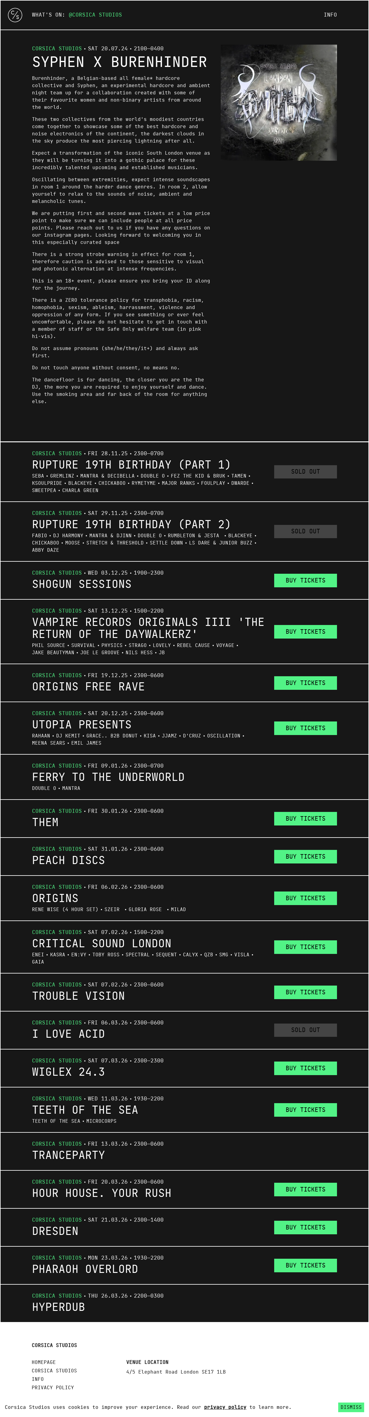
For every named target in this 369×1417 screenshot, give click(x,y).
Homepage (44, 1362)
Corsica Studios (97, 15)
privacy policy (225, 1407)
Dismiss (351, 1407)
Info (330, 15)
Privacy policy (53, 1387)
